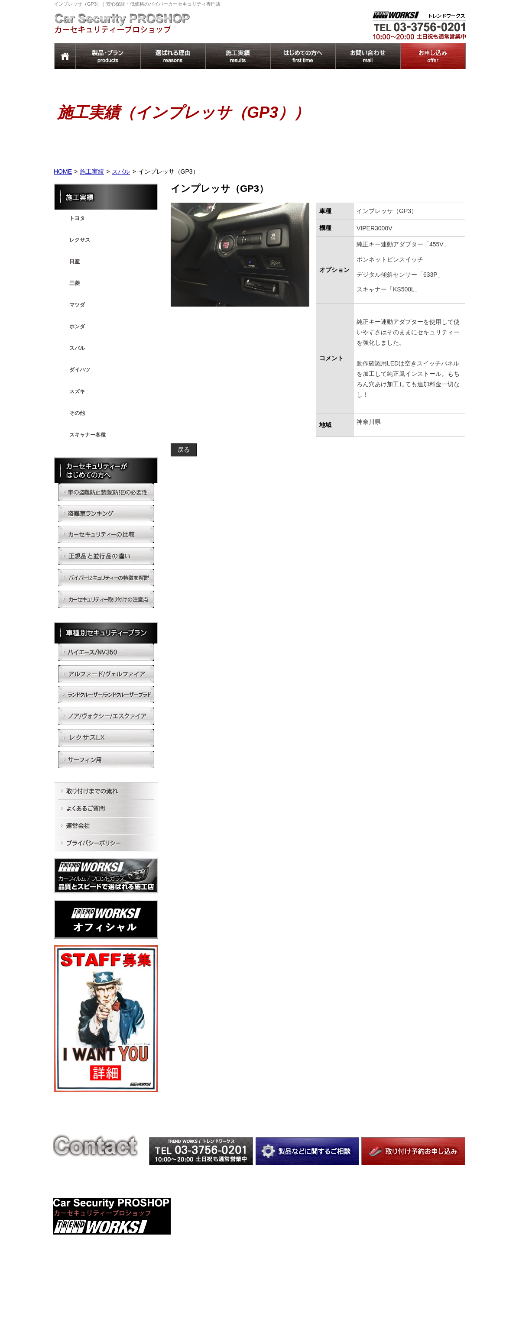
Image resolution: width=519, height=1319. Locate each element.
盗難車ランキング (214, 1212)
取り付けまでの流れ (409, 1231)
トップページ (402, 1278)
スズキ (77, 391)
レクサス (79, 240)
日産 (74, 262)
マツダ (77, 305)
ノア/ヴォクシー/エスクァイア (332, 1257)
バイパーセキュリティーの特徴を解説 (238, 1247)
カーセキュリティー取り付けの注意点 (238, 1259)
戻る (184, 449)
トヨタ (77, 218)
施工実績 (92, 171)
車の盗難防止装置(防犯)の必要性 (232, 1201)
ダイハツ (79, 370)
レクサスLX (310, 1269)
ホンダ (77, 326)
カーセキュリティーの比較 (225, 1224)
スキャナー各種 (87, 435)
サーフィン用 (312, 1281)
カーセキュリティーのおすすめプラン (238, 1270)
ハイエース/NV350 (318, 1212)
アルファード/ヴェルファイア (331, 1224)
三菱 (74, 283)
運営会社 (396, 1254)
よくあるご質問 (404, 1243)
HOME (63, 171)
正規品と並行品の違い (220, 1236)
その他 (77, 413)
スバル (121, 171)
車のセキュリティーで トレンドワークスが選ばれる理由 (425, 1215)
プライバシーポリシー (412, 1266)
